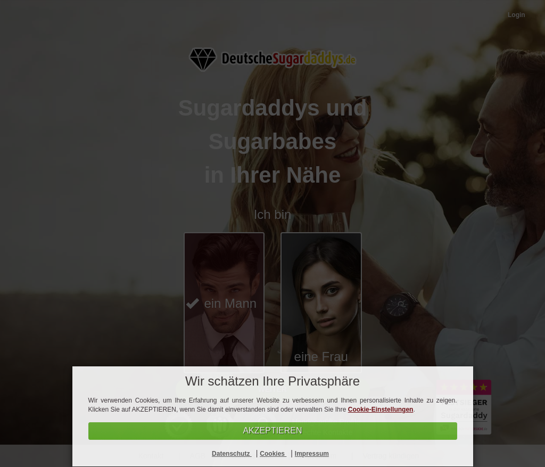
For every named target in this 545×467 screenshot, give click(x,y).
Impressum (312, 453)
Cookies (273, 453)
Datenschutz (232, 453)
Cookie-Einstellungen (381, 409)
